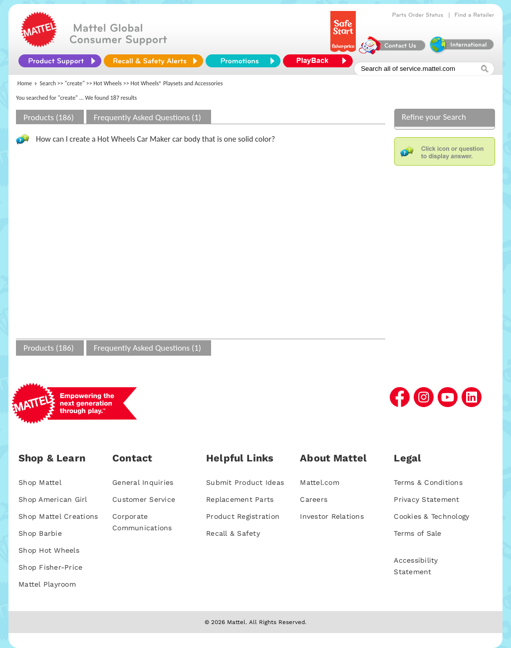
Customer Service (143, 499)
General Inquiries (142, 482)
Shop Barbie (40, 533)
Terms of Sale (417, 533)
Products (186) (48, 117)
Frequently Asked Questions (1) (147, 117)
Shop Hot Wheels (48, 550)
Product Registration (242, 516)
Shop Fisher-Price (50, 567)
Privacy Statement (426, 499)
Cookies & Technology (431, 516)
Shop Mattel (39, 482)
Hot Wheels (107, 83)
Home (24, 83)
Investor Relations (332, 516)
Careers (313, 499)
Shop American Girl (52, 499)
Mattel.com (319, 482)
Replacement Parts (239, 499)
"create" (75, 83)
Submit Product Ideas (245, 482)
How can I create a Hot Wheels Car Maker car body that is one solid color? (155, 139)
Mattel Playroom (47, 584)
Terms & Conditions (428, 482)
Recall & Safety (233, 533)
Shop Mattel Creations (58, 516)
